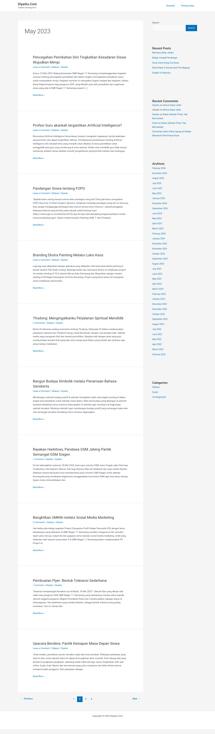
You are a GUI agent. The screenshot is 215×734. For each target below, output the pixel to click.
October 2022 (159, 314)
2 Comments (39, 328)
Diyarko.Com (27, 4)
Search (155, 22)
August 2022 (158, 324)
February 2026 (159, 168)
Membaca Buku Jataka (163, 53)
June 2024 (157, 213)
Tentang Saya (188, 5)
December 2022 (160, 304)
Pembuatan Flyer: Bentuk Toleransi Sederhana (72, 585)
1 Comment (38, 464)
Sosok (155, 392)
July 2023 (157, 269)
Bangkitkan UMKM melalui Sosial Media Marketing (76, 522)
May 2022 (157, 339)
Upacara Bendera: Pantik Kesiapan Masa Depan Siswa (79, 648)
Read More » (39, 95)
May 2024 (157, 218)
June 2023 (157, 274)
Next (136, 704)
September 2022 (160, 319)
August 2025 (158, 178)
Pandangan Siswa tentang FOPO (61, 188)
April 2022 (157, 344)
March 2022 (158, 349)
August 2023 (158, 264)
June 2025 (157, 188)
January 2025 (159, 198)
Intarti (155, 123)
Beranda (173, 5)
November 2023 (160, 249)
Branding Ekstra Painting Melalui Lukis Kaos (70, 255)
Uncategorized (159, 397)
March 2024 (158, 229)
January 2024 (159, 239)
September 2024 (160, 208)
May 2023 (157, 279)
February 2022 (159, 354)
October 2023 (159, 254)
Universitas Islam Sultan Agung (167, 131)
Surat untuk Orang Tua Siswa (166, 63)
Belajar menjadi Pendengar (165, 58)
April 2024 (157, 223)
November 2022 (160, 309)
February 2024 (159, 234)
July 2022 (157, 329)
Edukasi (57, 67)
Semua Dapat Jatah (173, 105)
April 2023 (157, 284)
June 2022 (157, 334)
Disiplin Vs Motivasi (162, 73)
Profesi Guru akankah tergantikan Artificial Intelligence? (80, 125)
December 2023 (160, 244)
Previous (28, 704)
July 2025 (157, 183)
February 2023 (159, 294)
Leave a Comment (42, 67)
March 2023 (158, 289)
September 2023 (160, 259)
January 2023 (159, 299)
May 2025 (157, 193)
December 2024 (160, 203)
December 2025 (160, 173)
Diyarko (156, 105)
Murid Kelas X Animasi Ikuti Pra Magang (172, 68)
